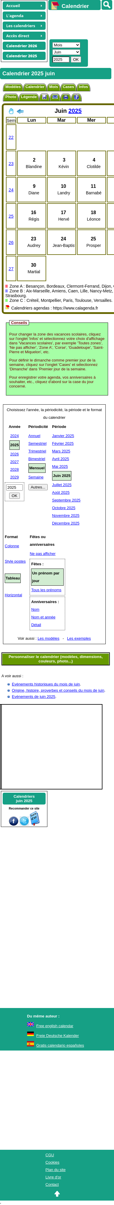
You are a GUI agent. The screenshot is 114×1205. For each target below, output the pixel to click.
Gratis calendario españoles (60, 1045)
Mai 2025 (60, 466)
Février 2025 (63, 443)
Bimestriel (36, 459)
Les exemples (79, 638)
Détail (36, 625)
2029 (14, 477)
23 (11, 163)
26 (11, 242)
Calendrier (34, 86)
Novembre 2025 (66, 515)
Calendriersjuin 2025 (24, 798)
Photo (10, 97)
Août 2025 (61, 492)
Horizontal (13, 595)
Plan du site (56, 1169)
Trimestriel (37, 451)
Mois (53, 86)
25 (11, 216)
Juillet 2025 (62, 485)
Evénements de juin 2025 (33, 696)
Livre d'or (53, 1177)
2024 (14, 436)
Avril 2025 (60, 459)
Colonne (12, 546)
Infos (83, 86)
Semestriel (37, 443)
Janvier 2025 (63, 436)
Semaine (36, 477)
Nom (35, 609)
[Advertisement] (78, 24)
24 (11, 189)
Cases (68, 86)
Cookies (53, 1162)
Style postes (15, 561)
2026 (14, 454)
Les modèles (49, 638)
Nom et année (43, 617)
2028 (14, 469)
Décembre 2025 (66, 523)
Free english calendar (54, 1026)
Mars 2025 (61, 451)
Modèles (13, 86)
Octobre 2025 (64, 508)
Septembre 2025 (66, 500)
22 (11, 137)
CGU (50, 1155)
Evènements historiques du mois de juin (46, 684)
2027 (14, 462)
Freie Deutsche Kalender (57, 1035)
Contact (52, 1184)
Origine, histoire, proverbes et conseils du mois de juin (58, 690)
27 (11, 268)
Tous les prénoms (46, 590)
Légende (29, 97)
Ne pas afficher (42, 553)
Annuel (34, 436)
